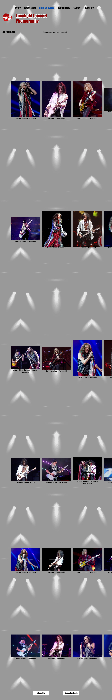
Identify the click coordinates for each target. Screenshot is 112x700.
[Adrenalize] (41, 693)
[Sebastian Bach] (71, 693)
